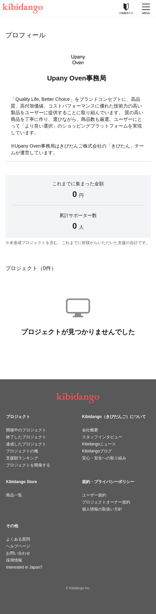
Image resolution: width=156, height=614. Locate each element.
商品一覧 (14, 495)
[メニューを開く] (146, 8)
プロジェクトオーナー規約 (106, 502)
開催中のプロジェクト (26, 430)
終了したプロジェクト (26, 437)
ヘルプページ (18, 546)
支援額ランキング (22, 458)
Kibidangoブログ (97, 451)
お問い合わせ (18, 553)
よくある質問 (18, 539)
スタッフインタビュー (102, 437)
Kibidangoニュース (99, 444)
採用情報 (14, 560)
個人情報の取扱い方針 (102, 509)
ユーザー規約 (94, 495)
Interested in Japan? (24, 567)
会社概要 (90, 430)
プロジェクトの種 (22, 451)
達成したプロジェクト (26, 444)
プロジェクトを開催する (28, 465)
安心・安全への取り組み (104, 458)
